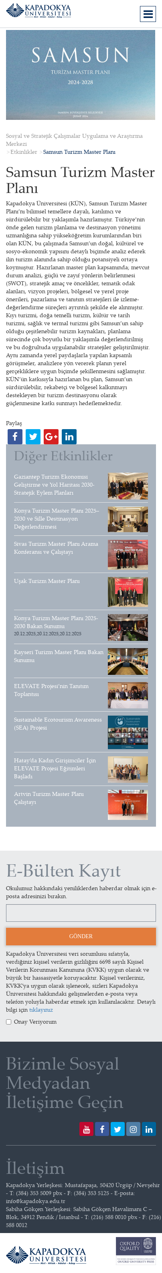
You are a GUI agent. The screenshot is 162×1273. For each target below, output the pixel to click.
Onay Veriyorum (31, 1021)
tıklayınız (41, 1009)
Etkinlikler (23, 151)
